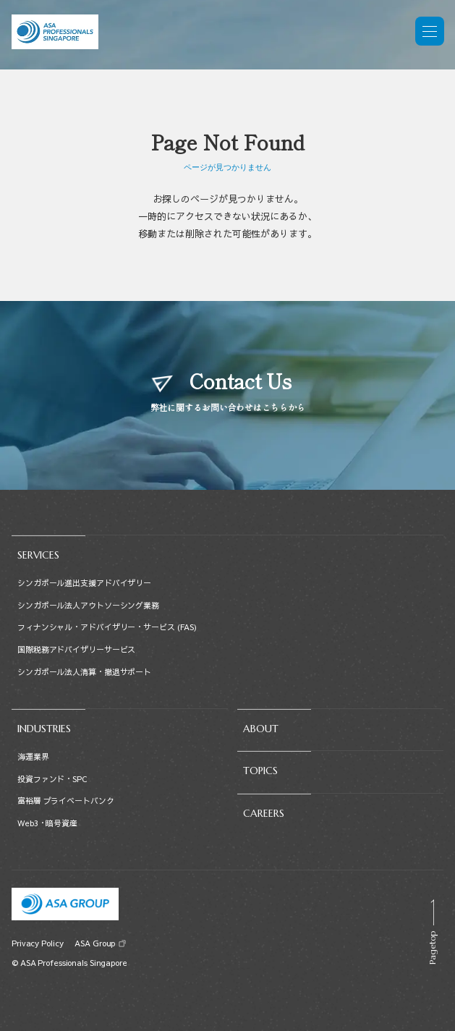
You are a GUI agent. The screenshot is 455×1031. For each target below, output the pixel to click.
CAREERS (263, 813)
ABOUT (260, 728)
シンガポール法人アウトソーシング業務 (88, 605)
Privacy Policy (37, 943)
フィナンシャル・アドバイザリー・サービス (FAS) (107, 626)
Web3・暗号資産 (47, 823)
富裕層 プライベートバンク (65, 800)
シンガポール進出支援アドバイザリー (84, 582)
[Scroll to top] (432, 931)
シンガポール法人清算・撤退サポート (84, 671)
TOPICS (260, 770)
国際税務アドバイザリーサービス (76, 649)
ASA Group (94, 943)
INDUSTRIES (44, 728)
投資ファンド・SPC (52, 778)
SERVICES (38, 554)
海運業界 (33, 756)
